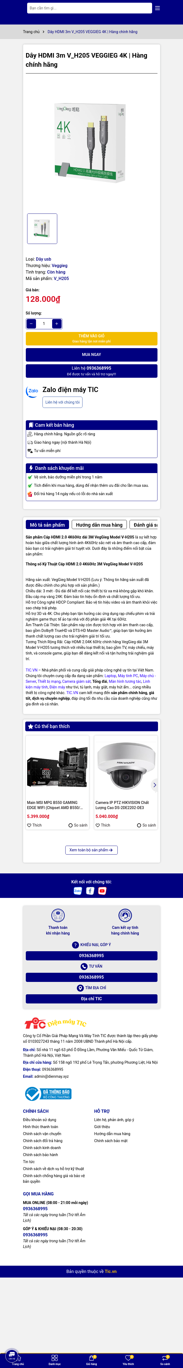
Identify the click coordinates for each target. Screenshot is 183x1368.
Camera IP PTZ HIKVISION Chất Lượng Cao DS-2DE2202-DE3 (122, 805)
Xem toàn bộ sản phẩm (92, 944)
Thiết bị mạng (49, 681)
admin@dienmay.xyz (51, 1170)
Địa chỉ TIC (91, 1092)
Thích (34, 825)
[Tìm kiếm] (143, 8)
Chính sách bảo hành (40, 1249)
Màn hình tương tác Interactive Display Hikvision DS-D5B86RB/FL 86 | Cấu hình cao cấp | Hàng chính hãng (56, 905)
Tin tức (29, 1256)
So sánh (78, 825)
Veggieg (59, 265)
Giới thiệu (102, 1221)
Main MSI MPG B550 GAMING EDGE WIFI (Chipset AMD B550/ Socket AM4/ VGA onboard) (53, 805)
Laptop (110, 676)
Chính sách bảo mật (111, 1235)
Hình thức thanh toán (40, 1221)
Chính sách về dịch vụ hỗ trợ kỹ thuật (53, 1263)
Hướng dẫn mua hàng (112, 1228)
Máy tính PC (128, 676)
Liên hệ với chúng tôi (62, 402)
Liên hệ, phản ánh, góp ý (114, 1214)
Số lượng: (34, 313)
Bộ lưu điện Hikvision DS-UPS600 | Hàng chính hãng (125, 904)
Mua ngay (91, 354)
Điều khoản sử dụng (39, 1214)
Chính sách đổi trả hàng (43, 1235)
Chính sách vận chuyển (42, 1228)
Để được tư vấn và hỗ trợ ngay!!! (91, 370)
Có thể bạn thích (49, 726)
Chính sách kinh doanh (42, 1242)
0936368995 (91, 1049)
